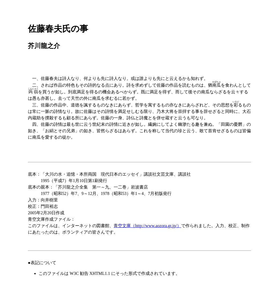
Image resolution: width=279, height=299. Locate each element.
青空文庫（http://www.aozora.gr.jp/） (147, 225)
